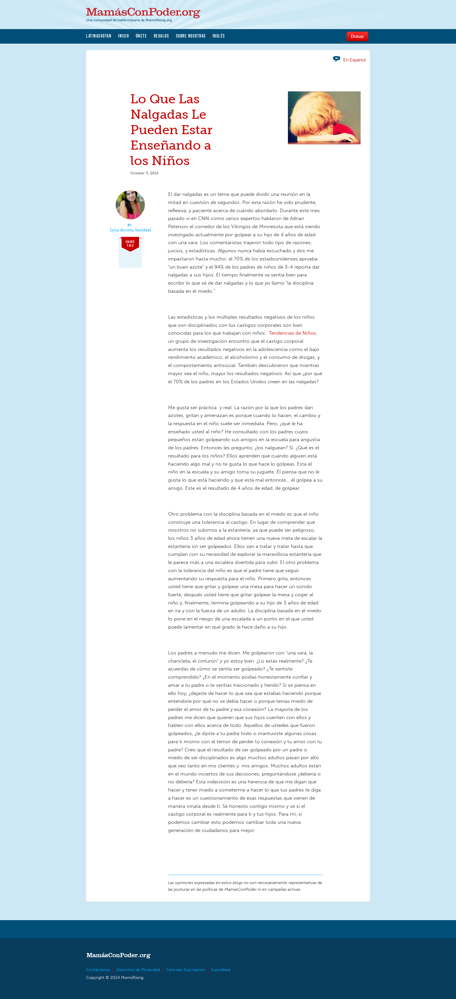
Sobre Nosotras (191, 35)
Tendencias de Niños (292, 333)
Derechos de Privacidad (138, 969)
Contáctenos (98, 969)
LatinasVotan (98, 35)
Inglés (219, 35)
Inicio (123, 35)
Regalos (161, 35)
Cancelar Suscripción (185, 969)
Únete (141, 35)
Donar (357, 36)
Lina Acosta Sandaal (130, 230)
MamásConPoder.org (143, 15)
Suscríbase (221, 969)
